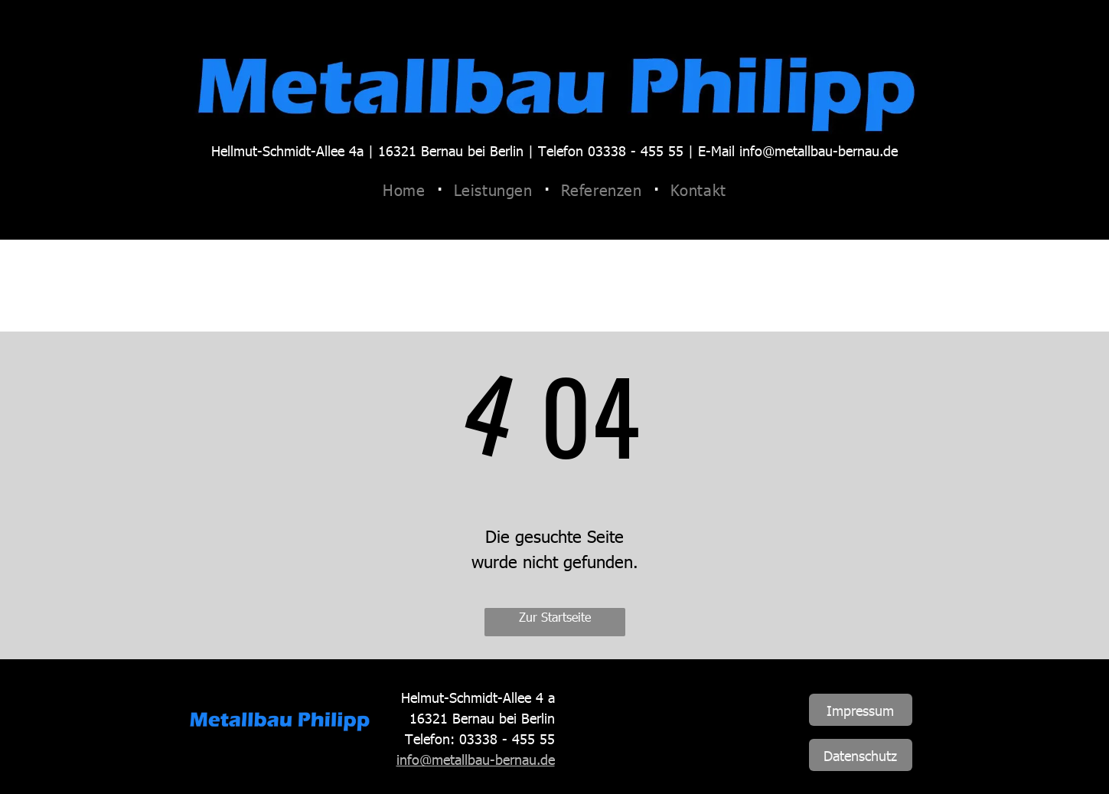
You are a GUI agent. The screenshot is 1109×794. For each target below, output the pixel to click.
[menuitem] (406, 189)
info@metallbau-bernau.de (475, 759)
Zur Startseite (555, 617)
